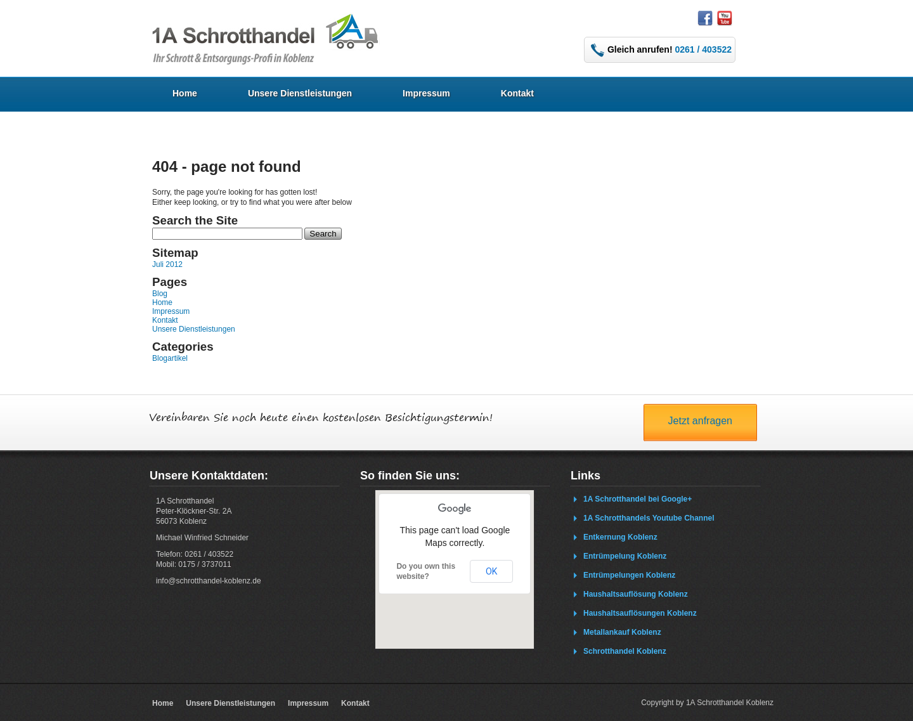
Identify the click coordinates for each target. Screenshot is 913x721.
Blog (159, 293)
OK (491, 571)
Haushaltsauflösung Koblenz (635, 594)
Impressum (426, 93)
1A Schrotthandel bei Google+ (637, 499)
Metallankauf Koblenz (622, 632)
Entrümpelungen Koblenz (629, 575)
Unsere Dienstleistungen (300, 93)
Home (184, 93)
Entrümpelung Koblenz (624, 556)
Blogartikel (170, 358)
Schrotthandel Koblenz (624, 651)
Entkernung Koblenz (620, 537)
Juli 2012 (167, 264)
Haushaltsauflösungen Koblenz (640, 613)
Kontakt (517, 93)
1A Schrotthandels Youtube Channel (648, 518)
